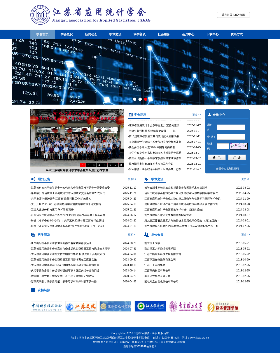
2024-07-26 (243, 226)
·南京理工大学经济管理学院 (160, 248)
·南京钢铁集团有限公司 (157, 276)
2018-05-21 (243, 243)
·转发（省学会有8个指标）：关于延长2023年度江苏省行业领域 (67, 220)
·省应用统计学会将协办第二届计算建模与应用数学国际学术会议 (181, 193)
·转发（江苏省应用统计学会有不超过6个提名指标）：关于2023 (67, 226)
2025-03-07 (194, 155)
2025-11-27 (194, 122)
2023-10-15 (129, 265)
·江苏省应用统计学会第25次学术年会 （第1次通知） (174, 209)
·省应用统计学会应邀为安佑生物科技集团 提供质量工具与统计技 (67, 254)
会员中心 (188, 34)
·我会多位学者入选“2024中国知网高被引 (151, 150)
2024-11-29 (243, 198)
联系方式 (237, 34)
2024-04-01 (129, 254)
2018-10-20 (243, 259)
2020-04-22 (129, 281)
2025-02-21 (194, 166)
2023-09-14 (129, 270)
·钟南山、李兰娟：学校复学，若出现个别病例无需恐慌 (62, 276)
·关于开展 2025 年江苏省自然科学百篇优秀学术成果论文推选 (66, 204)
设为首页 (227, 14)
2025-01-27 (194, 171)
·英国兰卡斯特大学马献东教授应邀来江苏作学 (154, 160)
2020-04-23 (129, 276)
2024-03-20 (129, 220)
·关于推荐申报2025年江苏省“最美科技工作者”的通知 (60, 198)
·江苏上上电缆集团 (154, 265)
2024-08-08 (243, 209)
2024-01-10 (129, 226)
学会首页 (42, 34)
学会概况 (67, 34)
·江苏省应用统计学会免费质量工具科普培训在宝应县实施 (63, 259)
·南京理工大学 (152, 243)
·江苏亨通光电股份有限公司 (160, 259)
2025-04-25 (194, 150)
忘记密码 (233, 168)
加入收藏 (239, 14)
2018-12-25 (243, 265)
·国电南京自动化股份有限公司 (161, 281)
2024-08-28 (243, 204)
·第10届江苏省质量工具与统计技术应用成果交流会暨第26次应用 (67, 193)
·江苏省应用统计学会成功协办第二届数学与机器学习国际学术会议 (182, 198)
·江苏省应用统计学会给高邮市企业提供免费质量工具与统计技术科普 (70, 248)
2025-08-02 (243, 187)
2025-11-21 (129, 193)
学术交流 (115, 34)
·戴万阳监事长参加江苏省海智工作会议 (150, 166)
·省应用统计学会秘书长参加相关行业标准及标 (154, 144)
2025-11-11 (194, 139)
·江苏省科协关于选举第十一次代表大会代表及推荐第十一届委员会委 (70, 187)
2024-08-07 (243, 215)
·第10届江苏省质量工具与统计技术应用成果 (153, 139)
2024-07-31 (129, 248)
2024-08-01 (243, 220)
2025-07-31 (194, 144)
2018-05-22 (243, 248)
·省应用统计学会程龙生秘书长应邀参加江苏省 (154, 171)
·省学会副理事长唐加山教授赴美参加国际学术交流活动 (175, 187)
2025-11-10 (129, 187)
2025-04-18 (129, 204)
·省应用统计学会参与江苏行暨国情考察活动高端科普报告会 (64, 265)
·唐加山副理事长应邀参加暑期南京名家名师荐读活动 (60, 243)
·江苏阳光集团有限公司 (157, 270)
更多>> (196, 114)
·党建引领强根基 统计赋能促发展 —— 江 (152, 133)
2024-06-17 (129, 215)
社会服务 (164, 34)
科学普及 (139, 34)
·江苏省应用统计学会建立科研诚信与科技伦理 (154, 122)
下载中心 (212, 34)
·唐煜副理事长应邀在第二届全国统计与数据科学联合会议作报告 (181, 204)
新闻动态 (91, 34)
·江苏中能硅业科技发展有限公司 (162, 254)
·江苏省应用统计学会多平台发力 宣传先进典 (154, 128)
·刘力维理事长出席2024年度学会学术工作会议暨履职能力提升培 (181, 226)
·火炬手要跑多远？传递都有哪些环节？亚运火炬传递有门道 (64, 270)
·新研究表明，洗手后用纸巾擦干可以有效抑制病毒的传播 (63, 281)
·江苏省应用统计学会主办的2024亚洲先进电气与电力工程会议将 (67, 215)
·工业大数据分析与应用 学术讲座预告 (52, 209)
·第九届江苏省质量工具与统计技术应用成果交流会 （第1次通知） (182, 220)
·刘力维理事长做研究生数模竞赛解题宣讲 (168, 215)
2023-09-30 (129, 259)
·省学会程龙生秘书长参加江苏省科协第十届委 (154, 155)
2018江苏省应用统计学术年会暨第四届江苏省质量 (77, 170)
